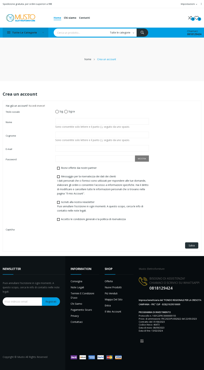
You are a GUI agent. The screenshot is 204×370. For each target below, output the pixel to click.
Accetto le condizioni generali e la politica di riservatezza (91, 219)
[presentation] (82, 232)
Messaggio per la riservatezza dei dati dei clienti (103, 185)
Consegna (76, 281)
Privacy (75, 315)
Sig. (59, 111)
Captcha (10, 229)
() (197, 18)
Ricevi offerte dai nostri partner (77, 168)
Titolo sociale (13, 111)
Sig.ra (69, 111)
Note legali (77, 287)
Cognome (11, 135)
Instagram (142, 341)
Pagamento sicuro (81, 309)
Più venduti (111, 293)
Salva (192, 245)
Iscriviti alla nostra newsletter (100, 206)
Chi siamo (76, 303)
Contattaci (77, 322)
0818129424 (194, 34)
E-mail (9, 149)
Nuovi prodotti (113, 287)
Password (11, 159)
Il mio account (113, 311)
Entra (108, 305)
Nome (9, 122)
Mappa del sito (114, 299)
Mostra (142, 158)
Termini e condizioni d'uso (82, 295)
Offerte (109, 281)
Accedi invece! (37, 105)
